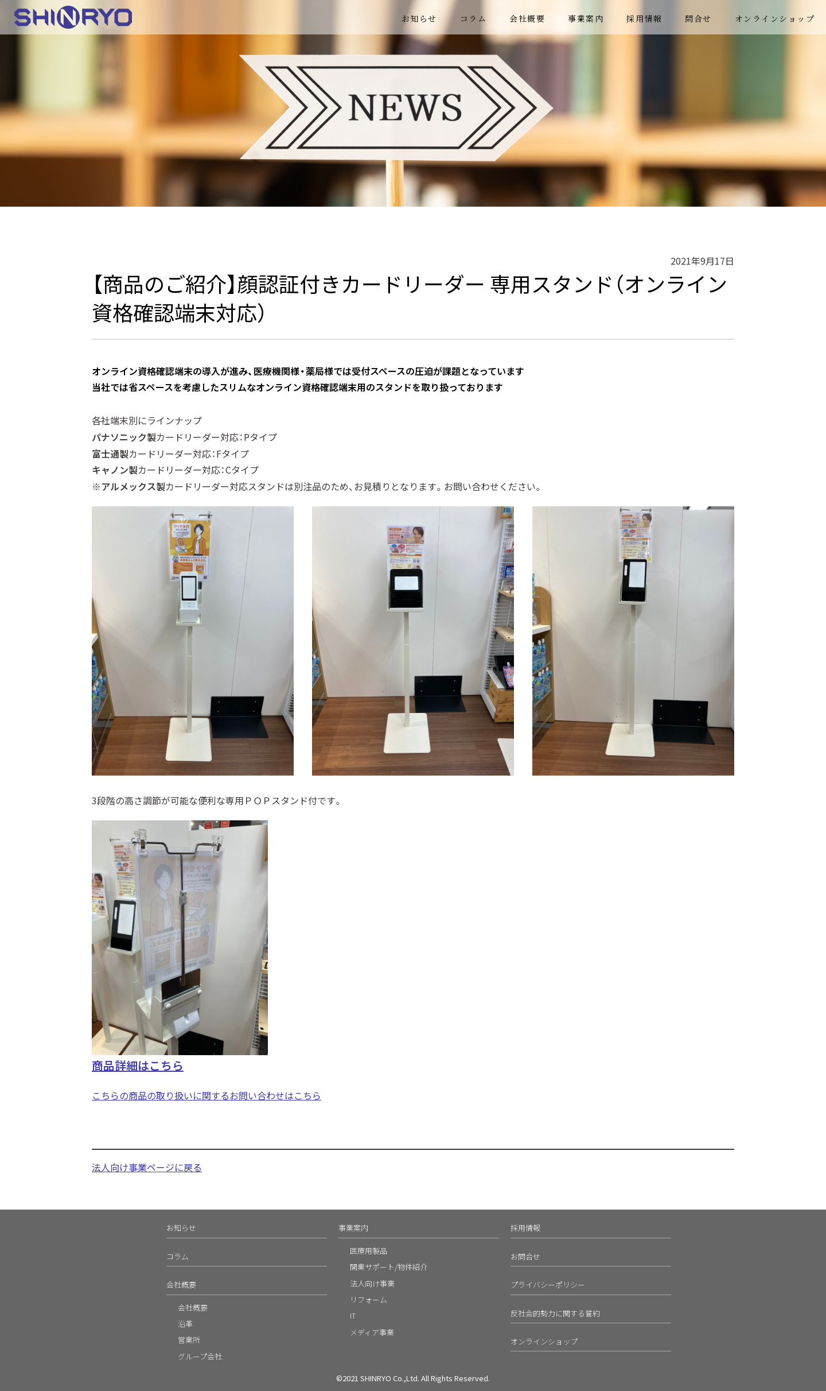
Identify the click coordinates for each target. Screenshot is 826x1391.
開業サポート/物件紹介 (388, 1266)
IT (353, 1315)
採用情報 (644, 18)
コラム (473, 18)
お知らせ (419, 18)
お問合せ (525, 1256)
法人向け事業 (372, 1283)
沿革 (185, 1323)
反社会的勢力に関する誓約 (555, 1313)
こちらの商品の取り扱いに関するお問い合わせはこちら (206, 1095)
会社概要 (527, 18)
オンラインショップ (775, 18)
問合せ (698, 18)
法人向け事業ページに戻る (147, 1167)
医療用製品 (368, 1250)
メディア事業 (372, 1332)
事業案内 (585, 18)
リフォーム (368, 1299)
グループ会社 (200, 1356)
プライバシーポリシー (548, 1284)
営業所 (189, 1339)
